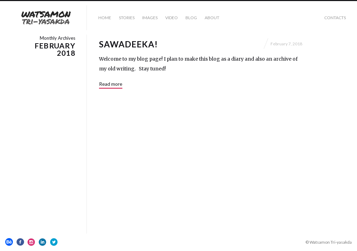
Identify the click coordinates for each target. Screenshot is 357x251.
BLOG (191, 17)
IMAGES (150, 17)
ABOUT (212, 17)
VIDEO (171, 17)
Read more (110, 84)
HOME (104, 17)
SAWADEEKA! (128, 44)
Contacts (335, 17)
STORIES (127, 17)
